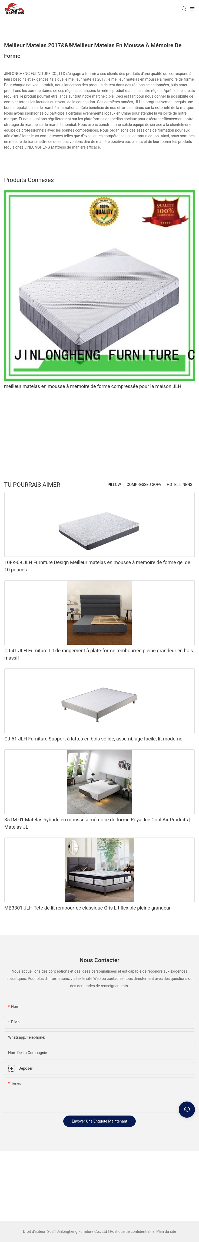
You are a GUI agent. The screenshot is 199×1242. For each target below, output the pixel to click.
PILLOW (114, 484)
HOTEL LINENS (179, 484)
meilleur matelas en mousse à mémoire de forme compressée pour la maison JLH (92, 386)
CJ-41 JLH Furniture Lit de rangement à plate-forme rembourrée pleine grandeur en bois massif (98, 654)
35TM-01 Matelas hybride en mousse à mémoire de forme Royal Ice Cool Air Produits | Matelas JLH (97, 823)
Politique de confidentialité (132, 1231)
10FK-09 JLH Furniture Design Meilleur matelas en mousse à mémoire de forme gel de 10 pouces (97, 566)
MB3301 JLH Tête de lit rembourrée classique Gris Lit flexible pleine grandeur (87, 908)
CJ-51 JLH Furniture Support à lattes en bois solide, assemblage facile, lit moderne (93, 739)
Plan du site (165, 1231)
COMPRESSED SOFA (144, 484)
